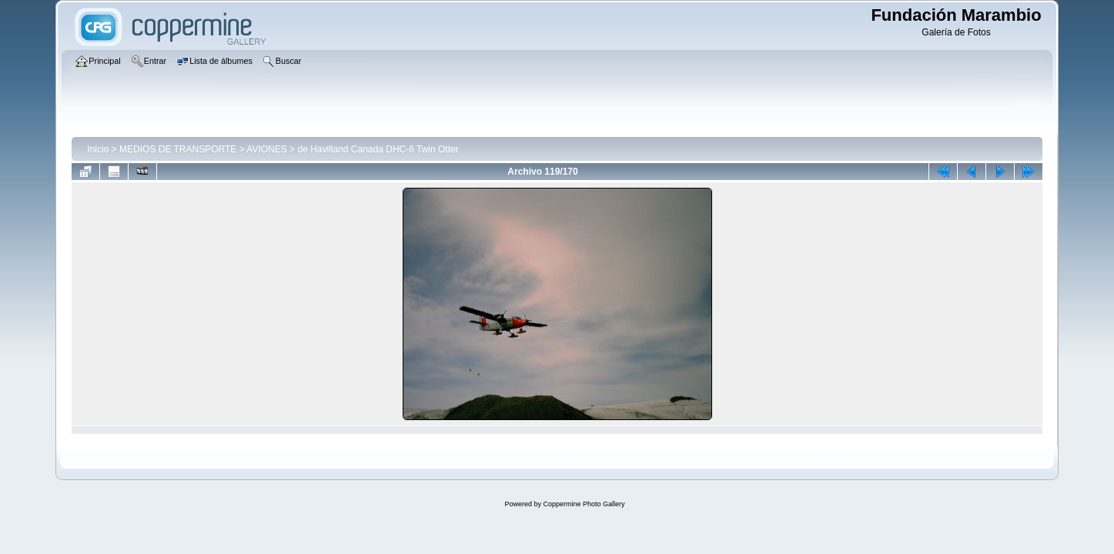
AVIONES (266, 149)
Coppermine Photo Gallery (583, 504)
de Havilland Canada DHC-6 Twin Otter (377, 149)
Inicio (98, 149)
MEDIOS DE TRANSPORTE (177, 149)
